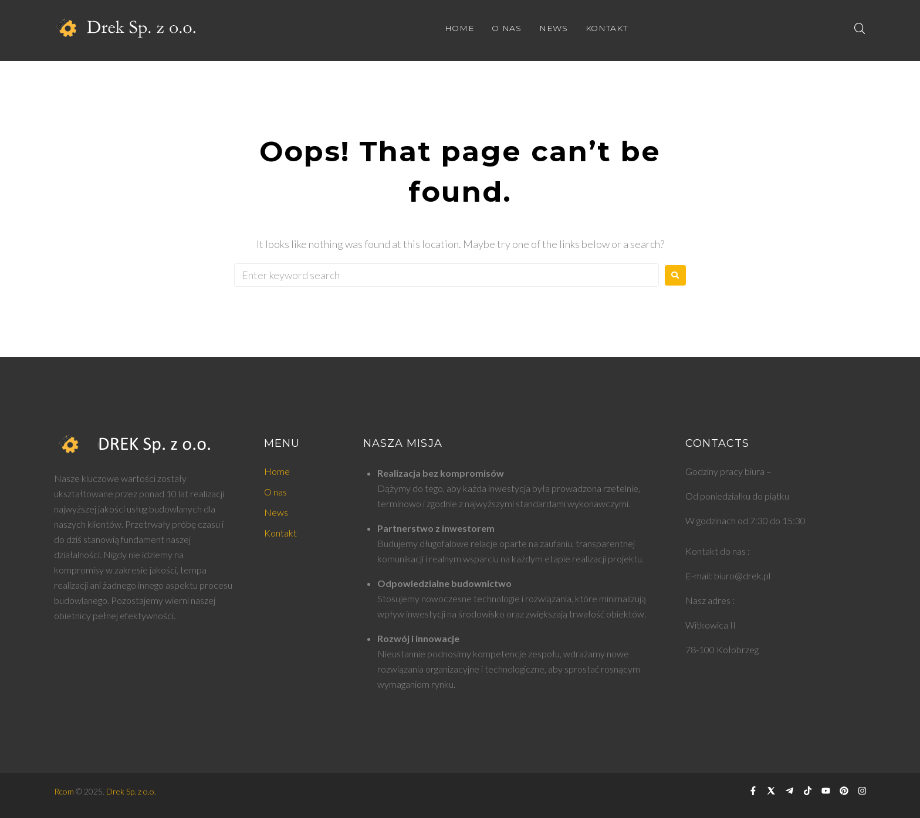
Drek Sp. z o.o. (131, 791)
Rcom (64, 791)
